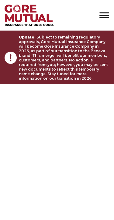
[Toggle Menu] (104, 15)
